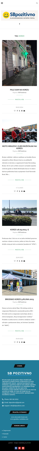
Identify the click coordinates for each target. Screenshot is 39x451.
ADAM (29, 443)
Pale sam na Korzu (19, 90)
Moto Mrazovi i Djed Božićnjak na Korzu (19, 147)
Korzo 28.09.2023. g (19, 230)
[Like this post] (14, 111)
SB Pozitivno (22, 92)
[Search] (37, 3)
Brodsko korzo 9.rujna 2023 (19, 299)
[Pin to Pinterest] (21, 111)
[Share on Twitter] (19, 111)
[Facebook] (19, 24)
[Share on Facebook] (17, 111)
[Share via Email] (24, 111)
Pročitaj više (19, 99)
